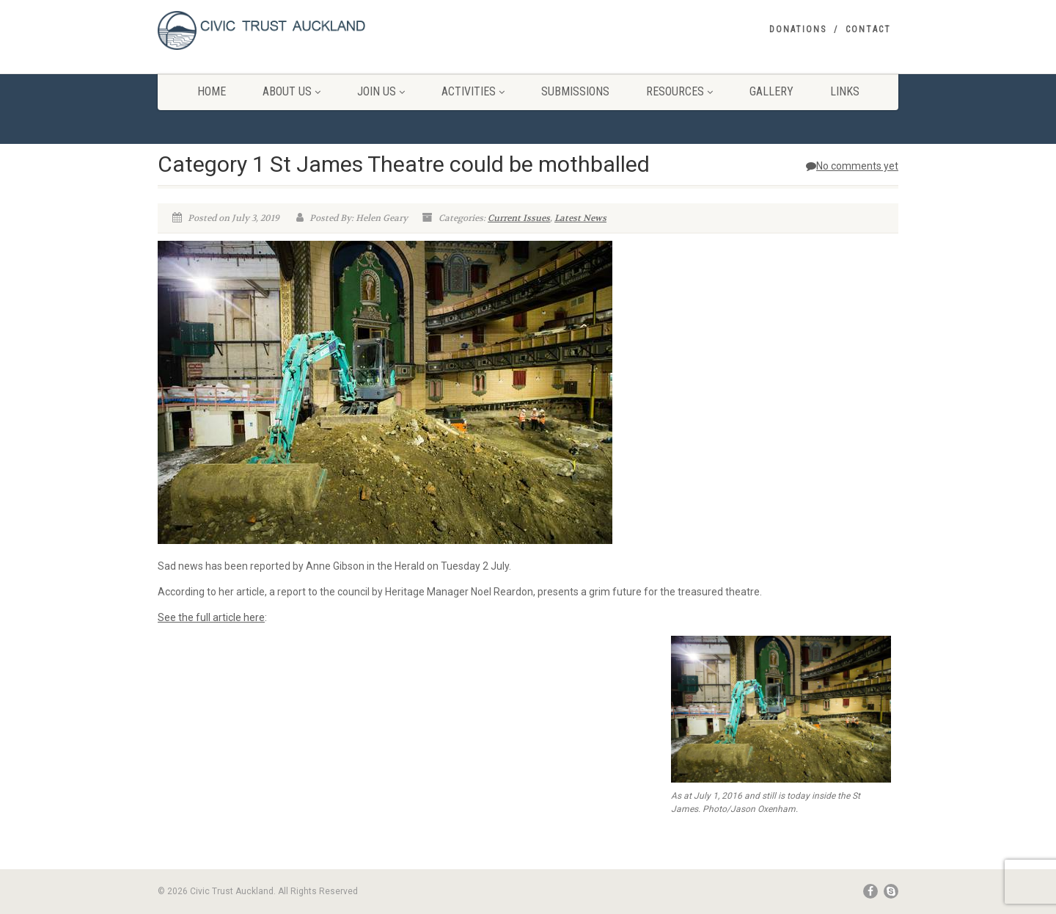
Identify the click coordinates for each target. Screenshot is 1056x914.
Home (211, 91)
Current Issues (519, 218)
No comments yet (852, 166)
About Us (291, 91)
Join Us (381, 91)
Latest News (580, 218)
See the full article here (211, 617)
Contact (868, 29)
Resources (679, 91)
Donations (797, 29)
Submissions (575, 91)
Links (844, 91)
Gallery (771, 91)
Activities (473, 91)
